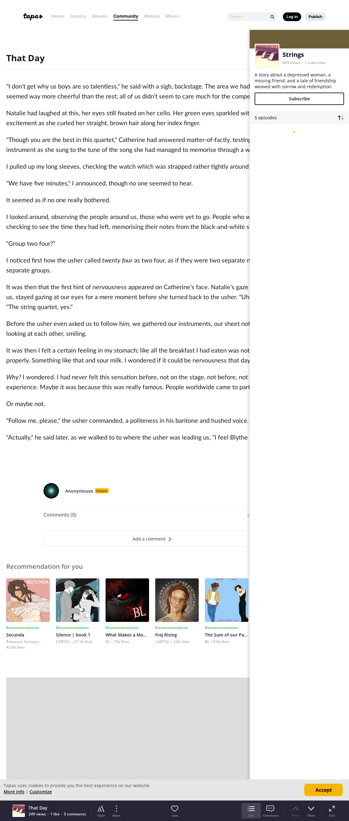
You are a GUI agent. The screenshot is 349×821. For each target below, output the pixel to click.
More (173, 16)
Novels (99, 16)
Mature (152, 16)
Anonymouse (79, 491)
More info (14, 792)
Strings (293, 54)
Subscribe (299, 99)
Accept (323, 790)
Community (125, 16)
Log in (292, 16)
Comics (78, 16)
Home (57, 16)
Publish (315, 16)
